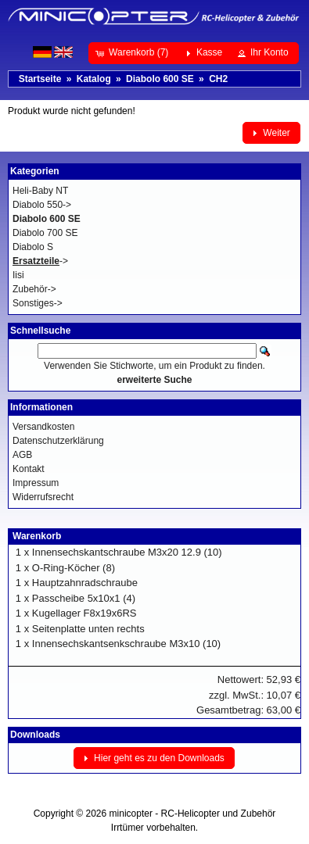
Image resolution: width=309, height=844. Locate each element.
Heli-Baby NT (40, 190)
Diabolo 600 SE (160, 78)
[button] (133, 53)
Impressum (36, 482)
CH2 (218, 78)
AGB (22, 454)
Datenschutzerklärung (58, 440)
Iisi (18, 275)
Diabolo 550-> (42, 204)
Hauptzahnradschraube (85, 582)
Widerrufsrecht (43, 497)
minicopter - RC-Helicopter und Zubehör (193, 813)
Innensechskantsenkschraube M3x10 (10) (126, 643)
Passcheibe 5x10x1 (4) (83, 598)
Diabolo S (33, 246)
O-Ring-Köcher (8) (73, 568)
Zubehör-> (34, 289)
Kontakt (29, 468)
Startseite (40, 78)
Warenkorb (37, 536)
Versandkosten (43, 426)
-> (40, 261)
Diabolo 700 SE (45, 232)
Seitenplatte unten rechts (88, 629)
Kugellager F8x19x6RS (84, 613)
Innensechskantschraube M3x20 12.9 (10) (127, 552)
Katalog (94, 78)
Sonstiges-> (38, 303)
